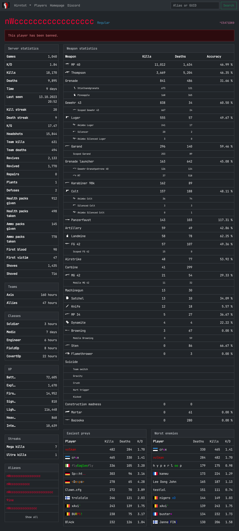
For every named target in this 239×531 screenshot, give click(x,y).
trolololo (80, 498)
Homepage (57, 5)
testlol (159, 490)
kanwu (163, 474)
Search (228, 5)
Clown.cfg (73, 490)
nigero (167, 498)
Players (40, 5)
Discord (73, 5)
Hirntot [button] (21, 5)
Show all (31, 517)
